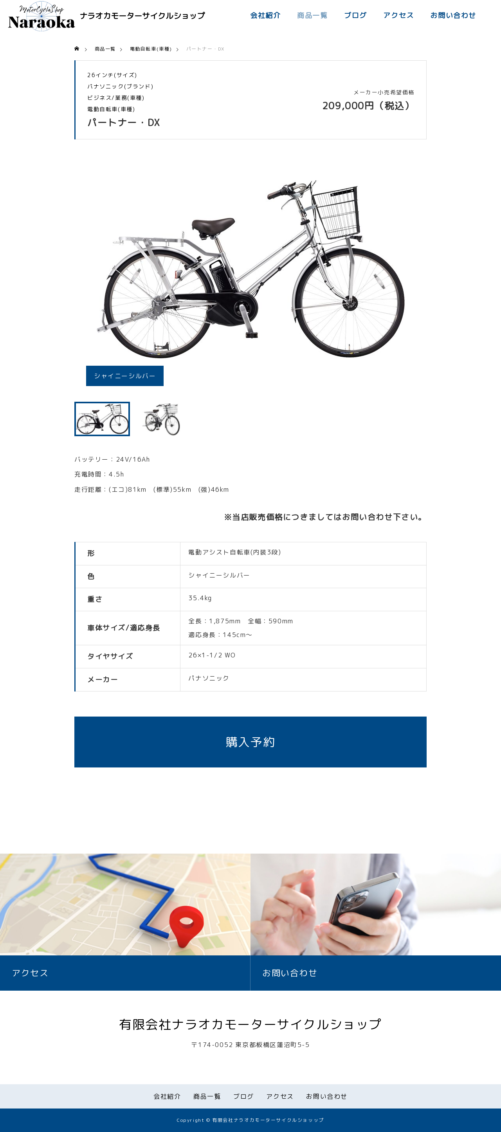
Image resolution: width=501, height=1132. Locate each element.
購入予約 (250, 742)
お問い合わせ (453, 15)
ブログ (355, 15)
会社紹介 (265, 15)
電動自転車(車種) (111, 109)
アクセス (398, 15)
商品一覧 (312, 15)
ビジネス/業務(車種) (116, 98)
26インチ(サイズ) (112, 75)
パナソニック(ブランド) (120, 86)
